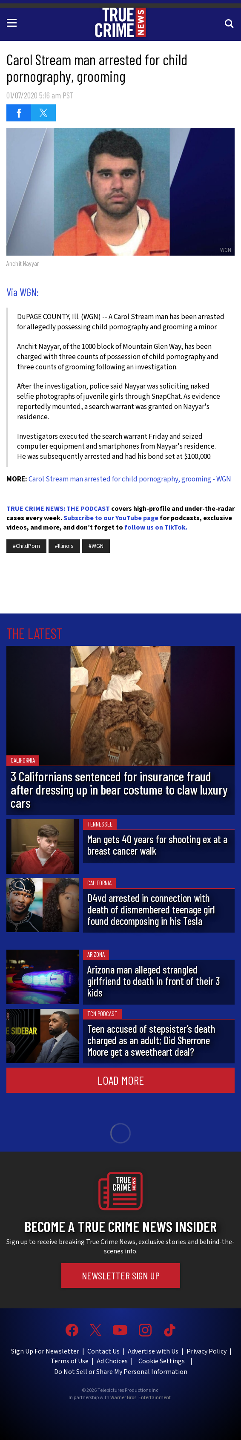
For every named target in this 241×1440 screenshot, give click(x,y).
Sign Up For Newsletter (45, 1351)
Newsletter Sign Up (121, 1275)
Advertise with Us (153, 1351)
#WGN (96, 546)
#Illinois (64, 546)
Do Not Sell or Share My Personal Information (120, 1372)
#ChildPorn (26, 546)
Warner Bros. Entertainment (140, 1397)
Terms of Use (70, 1361)
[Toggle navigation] (13, 22)
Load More (121, 1080)
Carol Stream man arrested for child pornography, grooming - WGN (130, 479)
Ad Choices (112, 1361)
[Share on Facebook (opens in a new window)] (18, 112)
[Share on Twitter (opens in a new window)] (43, 112)
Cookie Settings (161, 1361)
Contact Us (103, 1351)
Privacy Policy (206, 1351)
